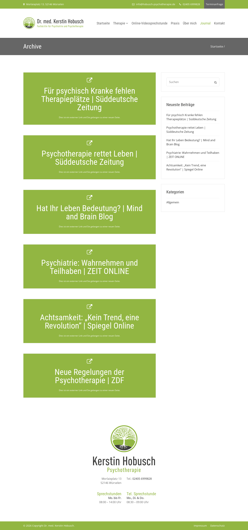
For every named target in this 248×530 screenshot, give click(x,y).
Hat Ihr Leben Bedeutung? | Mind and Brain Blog (89, 212)
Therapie (119, 23)
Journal (205, 23)
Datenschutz (217, 525)
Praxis (175, 23)
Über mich (190, 23)
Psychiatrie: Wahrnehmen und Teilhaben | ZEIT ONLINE (89, 267)
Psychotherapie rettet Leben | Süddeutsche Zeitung (89, 158)
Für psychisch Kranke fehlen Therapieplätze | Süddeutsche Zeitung (89, 99)
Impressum (200, 525)
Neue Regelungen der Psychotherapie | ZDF (89, 376)
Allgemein (172, 202)
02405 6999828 (142, 479)
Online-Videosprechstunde (149, 23)
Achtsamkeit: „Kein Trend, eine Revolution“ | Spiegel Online (89, 322)
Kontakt (219, 23)
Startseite (103, 23)
